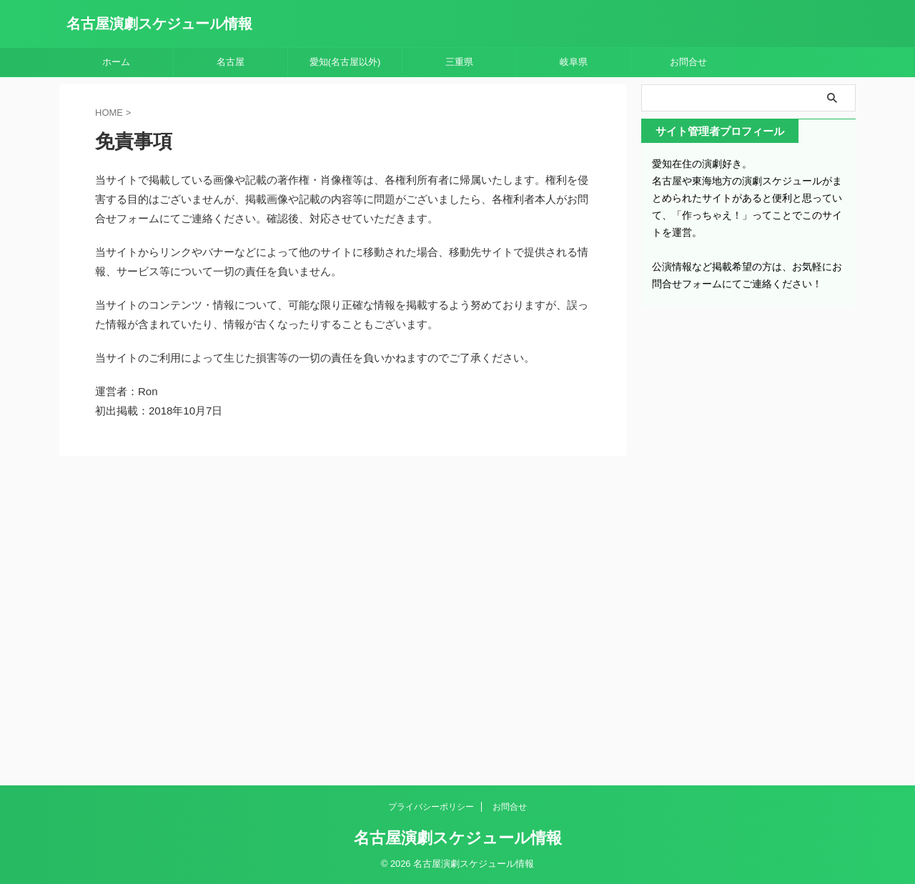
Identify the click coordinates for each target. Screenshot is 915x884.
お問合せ (688, 61)
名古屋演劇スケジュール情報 (159, 23)
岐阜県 (574, 61)
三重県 (459, 61)
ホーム (116, 61)
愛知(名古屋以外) (345, 61)
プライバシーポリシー (431, 807)
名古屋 (230, 61)
